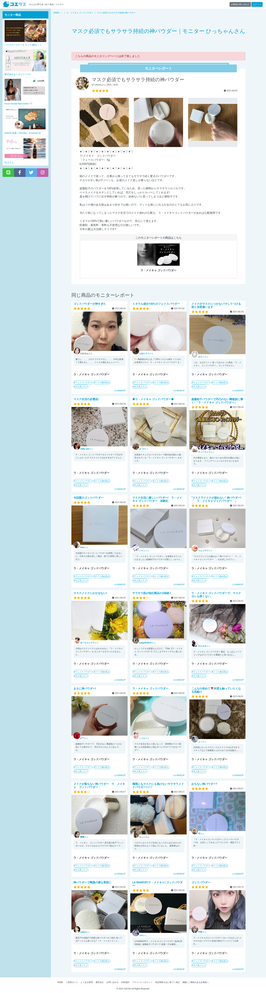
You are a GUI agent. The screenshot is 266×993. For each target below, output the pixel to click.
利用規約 (125, 982)
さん (146, 353)
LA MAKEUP (120, 390)
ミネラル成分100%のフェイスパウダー (156, 303)
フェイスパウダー (83, 382)
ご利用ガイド (72, 982)
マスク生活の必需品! (86, 399)
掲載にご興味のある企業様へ (195, 982)
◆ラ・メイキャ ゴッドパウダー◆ (153, 399)
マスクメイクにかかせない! (90, 593)
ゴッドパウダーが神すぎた (89, 303)
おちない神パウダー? (204, 784)
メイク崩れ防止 (102, 382)
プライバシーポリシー (142, 982)
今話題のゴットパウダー (88, 497)
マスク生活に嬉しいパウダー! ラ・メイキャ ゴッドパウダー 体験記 (157, 499)
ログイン (257, 4)
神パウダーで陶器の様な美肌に (92, 882)
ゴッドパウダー (200, 882)
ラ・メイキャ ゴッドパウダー (150, 688)
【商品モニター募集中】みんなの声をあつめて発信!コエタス (14, 4)
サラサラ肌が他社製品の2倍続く (152, 593)
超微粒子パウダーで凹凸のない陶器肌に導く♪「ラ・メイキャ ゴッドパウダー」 (217, 401)
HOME (60, 982)
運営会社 (100, 982)
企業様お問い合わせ (240, 4)
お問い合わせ (112, 982)
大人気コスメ (81, 387)
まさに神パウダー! (84, 688)
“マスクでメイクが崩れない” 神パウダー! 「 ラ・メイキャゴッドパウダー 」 (216, 499)
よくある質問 (87, 982)
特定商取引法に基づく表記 (167, 982)
